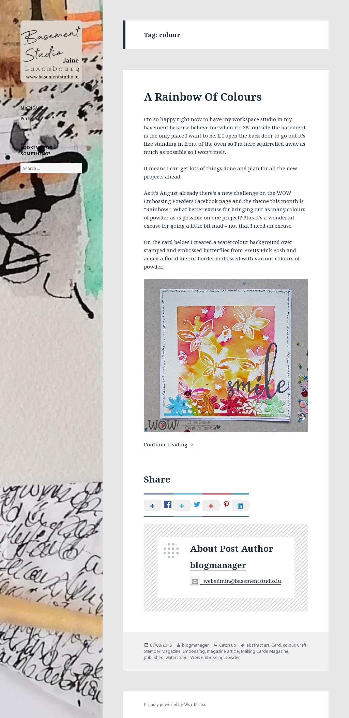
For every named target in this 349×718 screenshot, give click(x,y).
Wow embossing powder (215, 657)
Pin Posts (29, 118)
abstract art (257, 645)
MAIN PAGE (32, 108)
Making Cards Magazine (264, 651)
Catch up (227, 645)
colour (289, 645)
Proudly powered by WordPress (175, 704)
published (154, 657)
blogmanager (218, 565)
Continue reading (169, 444)
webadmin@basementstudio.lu (235, 581)
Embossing (194, 651)
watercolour (177, 657)
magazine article (223, 651)
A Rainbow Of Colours (203, 96)
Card (276, 645)
